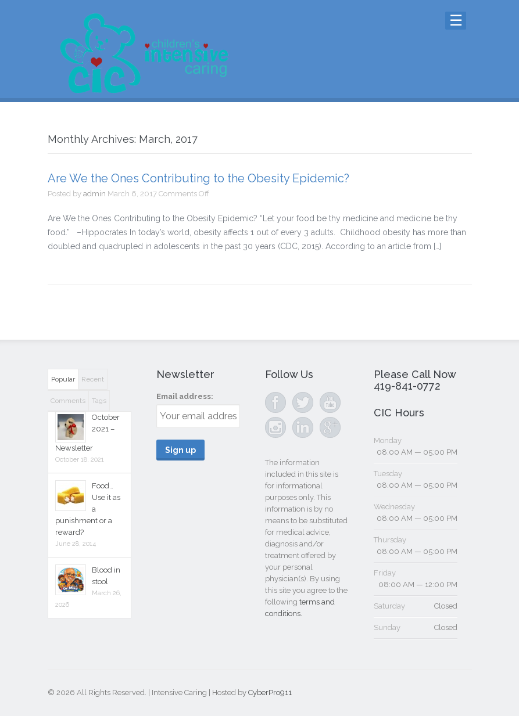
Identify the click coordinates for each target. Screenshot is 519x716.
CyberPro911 (270, 692)
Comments (68, 401)
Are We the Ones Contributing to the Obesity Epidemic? (198, 178)
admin (94, 193)
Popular (63, 379)
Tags (99, 401)
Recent (92, 379)
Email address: (184, 396)
